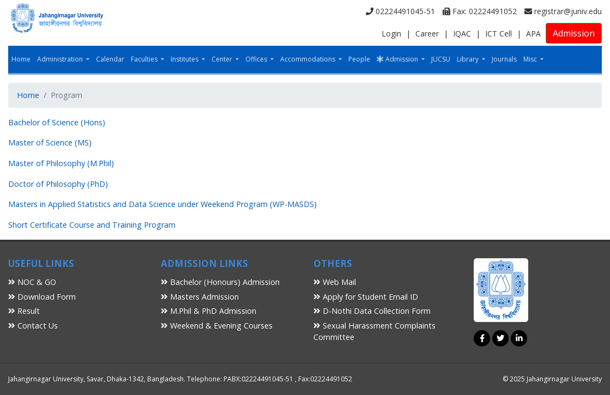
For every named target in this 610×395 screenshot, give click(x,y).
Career (427, 33)
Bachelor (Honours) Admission (220, 282)
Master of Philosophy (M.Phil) (61, 163)
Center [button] (223, 59)
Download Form (42, 296)
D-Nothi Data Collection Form (372, 311)
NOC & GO (32, 282)
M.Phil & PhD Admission (208, 311)
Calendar (110, 59)
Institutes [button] (185, 59)
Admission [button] (398, 59)
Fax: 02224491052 (480, 11)
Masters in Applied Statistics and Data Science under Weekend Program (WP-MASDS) (162, 204)
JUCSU (440, 59)
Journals (504, 59)
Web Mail (334, 282)
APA (533, 33)
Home (21, 59)
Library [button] (468, 59)
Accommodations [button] (308, 59)
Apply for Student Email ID (365, 296)
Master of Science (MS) (50, 142)
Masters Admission (200, 296)
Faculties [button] (145, 59)
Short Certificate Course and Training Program (92, 225)
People (359, 59)
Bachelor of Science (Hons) (56, 122)
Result (24, 311)
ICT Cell (498, 33)
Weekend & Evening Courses (217, 325)
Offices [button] (257, 59)
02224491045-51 (400, 11)
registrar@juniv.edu (563, 11)
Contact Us (33, 325)
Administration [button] (60, 59)
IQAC (462, 33)
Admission (574, 33)
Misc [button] (531, 59)
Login (391, 33)
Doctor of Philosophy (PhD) (58, 184)
